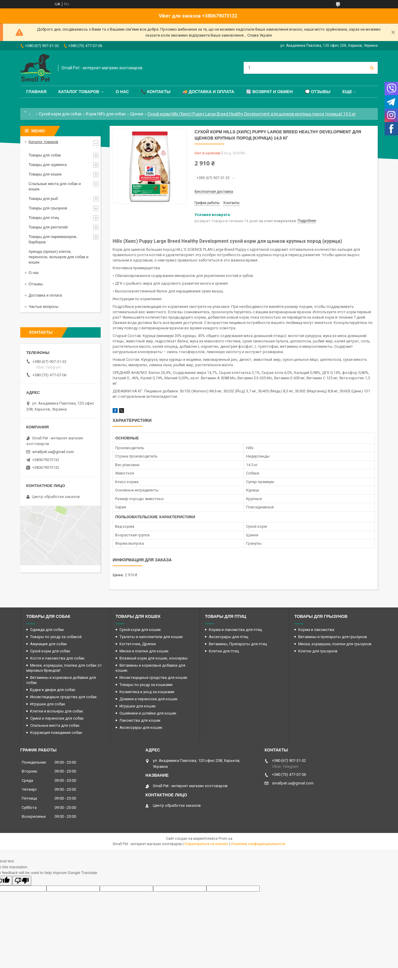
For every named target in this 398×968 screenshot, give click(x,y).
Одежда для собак (47, 629)
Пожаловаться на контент (206, 844)
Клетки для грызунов (318, 651)
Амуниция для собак (48, 644)
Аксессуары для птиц (228, 637)
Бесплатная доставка (214, 191)
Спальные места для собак (55, 725)
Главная (36, 91)
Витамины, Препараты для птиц (238, 644)
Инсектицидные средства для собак (63, 697)
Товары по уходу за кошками (145, 684)
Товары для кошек (45, 174)
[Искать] (372, 68)
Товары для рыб (43, 198)
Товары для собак (45, 155)
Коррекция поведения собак (56, 732)
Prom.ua (225, 839)
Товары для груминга (47, 164)
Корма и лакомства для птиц (235, 629)
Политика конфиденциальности (258, 844)
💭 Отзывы (318, 91)
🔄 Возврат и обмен (269, 91)
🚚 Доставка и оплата (208, 91)
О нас (122, 91)
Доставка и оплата (45, 295)
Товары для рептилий (48, 227)
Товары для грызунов (48, 208)
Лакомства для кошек (140, 720)
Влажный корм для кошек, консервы (153, 658)
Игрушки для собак (47, 704)
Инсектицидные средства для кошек (153, 677)
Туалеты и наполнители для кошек (151, 637)
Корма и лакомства (316, 629)
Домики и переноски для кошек (148, 699)
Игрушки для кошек (137, 706)
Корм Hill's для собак (106, 114)
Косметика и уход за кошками (146, 692)
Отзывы (36, 284)
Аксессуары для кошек (140, 727)
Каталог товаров (78, 91)
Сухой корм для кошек (140, 629)
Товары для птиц (44, 217)
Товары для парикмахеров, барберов (53, 239)
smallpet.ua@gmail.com (53, 451)
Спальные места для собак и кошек (55, 186)
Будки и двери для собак (52, 689)
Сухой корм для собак (60, 114)
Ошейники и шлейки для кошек (147, 713)
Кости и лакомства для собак (57, 658)
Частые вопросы (43, 306)
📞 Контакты (155, 91)
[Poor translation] (21, 881)
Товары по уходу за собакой (56, 637)
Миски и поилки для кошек (144, 651)
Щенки (136, 114)
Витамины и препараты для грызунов (332, 637)
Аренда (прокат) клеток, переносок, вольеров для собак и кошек (58, 256)
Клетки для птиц (224, 651)
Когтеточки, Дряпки (137, 644)
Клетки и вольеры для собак (56, 711)
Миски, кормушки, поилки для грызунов (334, 644)
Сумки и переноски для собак (57, 718)
